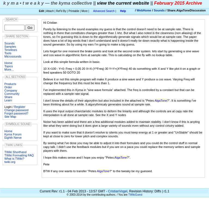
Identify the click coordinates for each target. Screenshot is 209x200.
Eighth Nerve (13, 137)
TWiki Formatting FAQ (19, 155)
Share (8, 97)
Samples (10, 46)
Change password (16, 110)
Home (8, 63)
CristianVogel (117, 191)
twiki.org (9, 161)
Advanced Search (104, 11)
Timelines (10, 49)
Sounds (159, 10)
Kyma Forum (12, 134)
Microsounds (12, 56)
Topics (8, 66)
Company (10, 90)
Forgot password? (16, 113)
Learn (8, 100)
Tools (7, 53)
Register (19, 106)
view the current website (123, 3)
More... (9, 69)
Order (8, 87)
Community (12, 93)
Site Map (10, 116)
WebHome (144, 10)
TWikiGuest (135, 194)
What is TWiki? (14, 158)
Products (10, 84)
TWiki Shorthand (15, 152)
